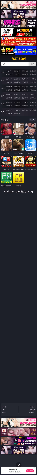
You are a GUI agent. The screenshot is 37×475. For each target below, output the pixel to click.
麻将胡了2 (9, 74)
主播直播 (25, 82)
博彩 (2, 72)
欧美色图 (25, 94)
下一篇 (32, 410)
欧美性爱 (33, 87)
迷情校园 (9, 106)
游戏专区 (33, 71)
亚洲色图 (17, 94)
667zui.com (18, 59)
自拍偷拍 (17, 79)
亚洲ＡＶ (9, 79)
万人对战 (25, 71)
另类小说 (17, 106)
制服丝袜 (9, 90)
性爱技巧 (33, 106)
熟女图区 (25, 98)
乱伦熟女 (25, 90)
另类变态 (33, 90)
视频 (2, 80)
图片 (2, 96)
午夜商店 (17, 110)
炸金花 (17, 74)
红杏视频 (9, 113)
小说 (2, 104)
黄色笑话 (25, 106)
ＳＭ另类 (33, 82)
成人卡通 (25, 87)
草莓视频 (25, 110)
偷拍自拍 (17, 87)
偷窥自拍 (9, 94)
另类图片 (33, 98)
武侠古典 (33, 102)
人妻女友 (25, 102)
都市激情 (9, 102)
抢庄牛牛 (33, 74)
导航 (2, 111)
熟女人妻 (9, 82)
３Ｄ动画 (33, 79)
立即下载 (30, 471)
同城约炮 (9, 110)
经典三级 (17, 90)
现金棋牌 (25, 74)
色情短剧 (17, 113)
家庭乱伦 (17, 102)
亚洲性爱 (9, 87)
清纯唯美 (17, 98)
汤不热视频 (33, 110)
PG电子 (9, 71)
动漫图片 (33, 94)
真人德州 (17, 71)
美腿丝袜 (9, 98)
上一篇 (5, 410)
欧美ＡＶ (25, 79)
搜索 (32, 64)
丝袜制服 (17, 82)
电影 (2, 88)
